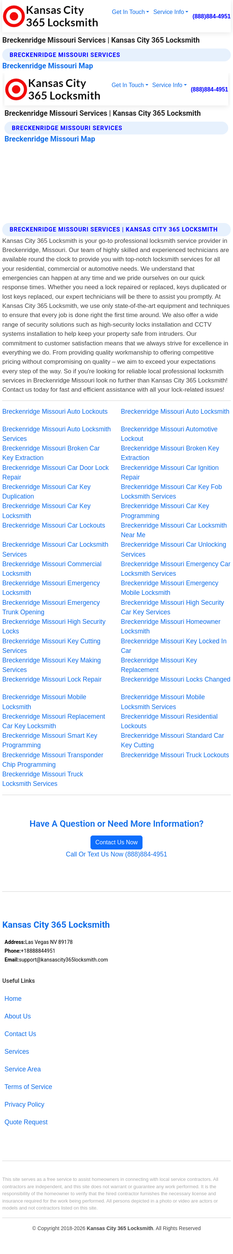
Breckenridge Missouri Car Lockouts (53, 525)
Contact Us (20, 1034)
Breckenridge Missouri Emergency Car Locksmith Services (175, 568)
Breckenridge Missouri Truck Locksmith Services (42, 778)
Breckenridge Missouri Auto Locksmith (175, 411)
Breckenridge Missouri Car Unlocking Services (173, 549)
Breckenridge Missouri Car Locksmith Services (55, 549)
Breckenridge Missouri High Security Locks (54, 626)
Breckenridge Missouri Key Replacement (159, 665)
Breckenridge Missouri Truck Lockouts (175, 755)
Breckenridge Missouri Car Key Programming (165, 510)
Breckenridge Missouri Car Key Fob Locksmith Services (171, 491)
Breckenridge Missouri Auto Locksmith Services (56, 433)
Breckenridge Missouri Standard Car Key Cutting (172, 740)
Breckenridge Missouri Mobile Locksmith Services (163, 701)
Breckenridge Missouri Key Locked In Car (173, 645)
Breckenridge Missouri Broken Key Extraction (170, 453)
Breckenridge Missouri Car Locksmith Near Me (174, 530)
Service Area (22, 1069)
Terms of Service (28, 1086)
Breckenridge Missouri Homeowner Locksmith (171, 626)
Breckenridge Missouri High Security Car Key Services (172, 607)
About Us (17, 1016)
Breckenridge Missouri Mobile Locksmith (44, 701)
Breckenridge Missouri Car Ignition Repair (170, 472)
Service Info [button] (168, 12)
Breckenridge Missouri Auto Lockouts (54, 411)
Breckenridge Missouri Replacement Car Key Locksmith (53, 721)
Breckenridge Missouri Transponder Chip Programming (52, 759)
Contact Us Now (116, 842)
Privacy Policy (24, 1104)
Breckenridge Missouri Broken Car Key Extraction (51, 453)
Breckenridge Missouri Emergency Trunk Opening (51, 607)
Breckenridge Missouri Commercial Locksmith (51, 568)
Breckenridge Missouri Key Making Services (51, 665)
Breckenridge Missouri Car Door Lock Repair (55, 472)
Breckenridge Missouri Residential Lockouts (169, 721)
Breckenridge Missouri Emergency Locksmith (51, 587)
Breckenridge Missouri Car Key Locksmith (46, 510)
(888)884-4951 (211, 16)
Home (13, 998)
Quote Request (26, 1122)
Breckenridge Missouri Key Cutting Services (51, 645)
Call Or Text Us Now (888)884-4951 (116, 854)
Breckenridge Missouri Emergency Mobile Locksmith (169, 587)
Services (16, 1051)
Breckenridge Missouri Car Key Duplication (46, 491)
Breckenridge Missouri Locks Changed (175, 679)
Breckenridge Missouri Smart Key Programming (49, 740)
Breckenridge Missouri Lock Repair (51, 679)
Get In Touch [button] (128, 12)
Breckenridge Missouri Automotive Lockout (169, 433)
